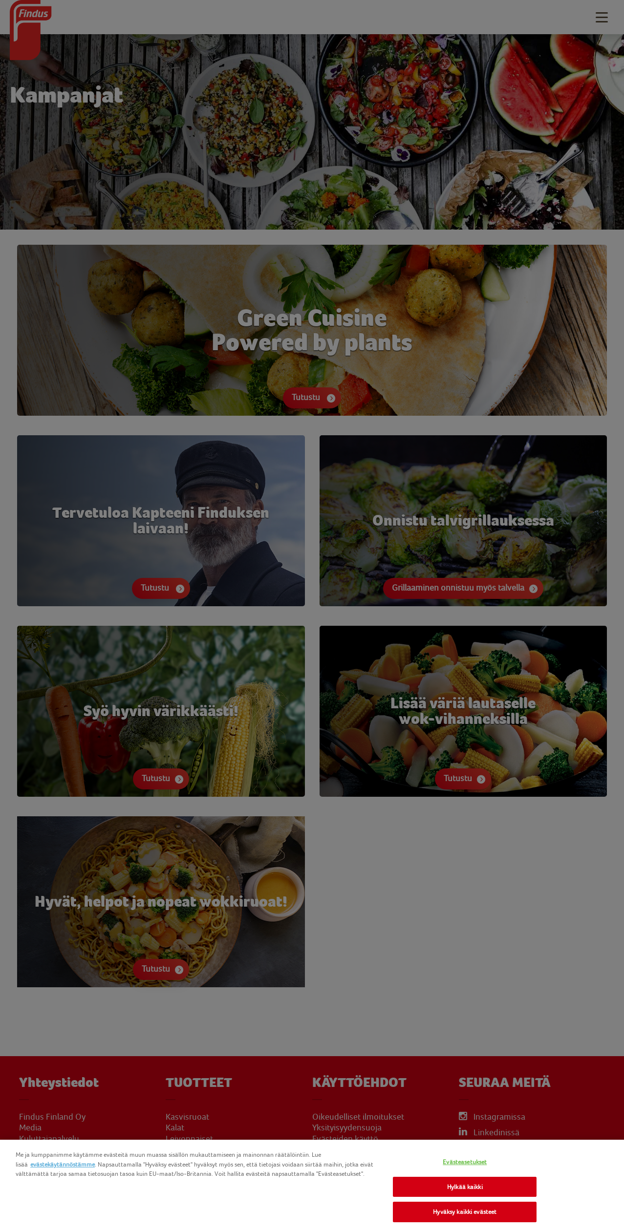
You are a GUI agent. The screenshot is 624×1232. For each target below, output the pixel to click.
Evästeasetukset (465, 1162)
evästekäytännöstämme (62, 1164)
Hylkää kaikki (465, 1186)
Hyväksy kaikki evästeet (464, 1211)
